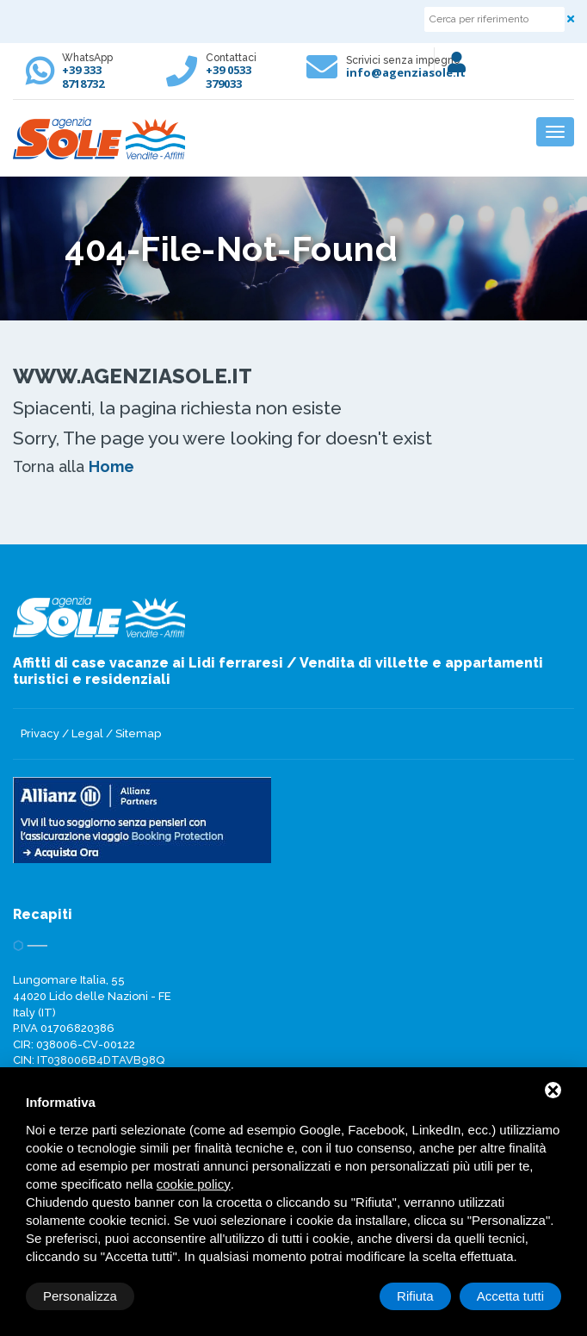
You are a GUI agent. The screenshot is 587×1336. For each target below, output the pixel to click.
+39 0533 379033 (228, 76)
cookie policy (194, 1184)
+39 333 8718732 (83, 76)
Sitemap (138, 733)
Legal (87, 733)
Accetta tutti (510, 1296)
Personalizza (80, 1296)
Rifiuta (415, 1296)
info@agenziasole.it (406, 72)
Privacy (40, 733)
